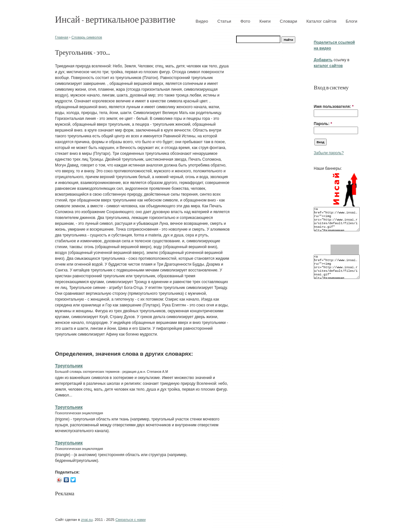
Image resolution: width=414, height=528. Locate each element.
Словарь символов (86, 37)
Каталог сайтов (321, 21)
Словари (288, 21)
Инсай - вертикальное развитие (115, 19)
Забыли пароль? (329, 153)
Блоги (351, 21)
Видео (202, 21)
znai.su (87, 520)
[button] (316, 96)
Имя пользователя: (334, 106)
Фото (245, 21)
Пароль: (323, 123)
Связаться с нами (130, 520)
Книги (265, 21)
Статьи (224, 21)
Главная (61, 37)
